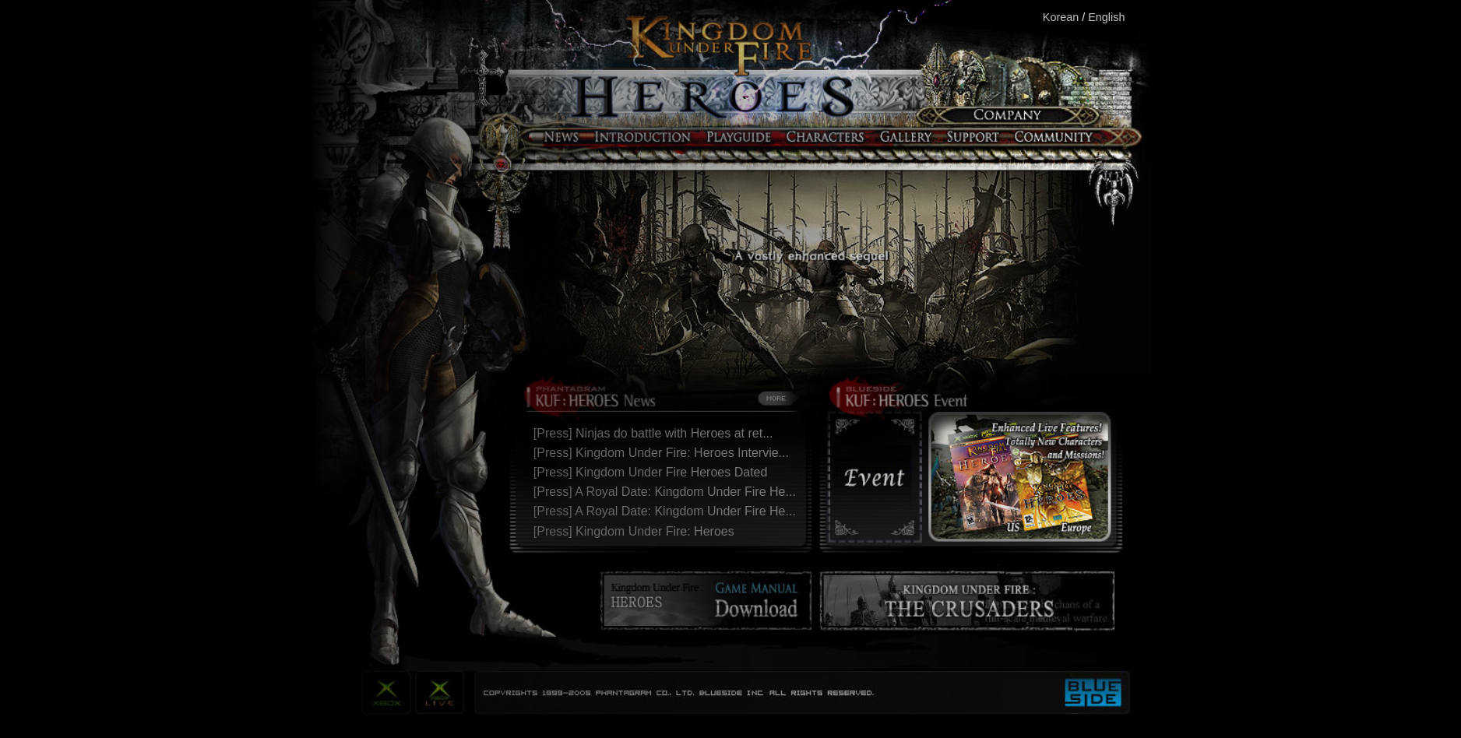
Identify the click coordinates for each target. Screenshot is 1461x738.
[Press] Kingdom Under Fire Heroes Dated (653, 472)
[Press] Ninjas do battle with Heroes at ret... (656, 433)
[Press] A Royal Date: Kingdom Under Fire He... (668, 491)
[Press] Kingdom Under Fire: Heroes (637, 531)
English (1106, 17)
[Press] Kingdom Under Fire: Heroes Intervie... (664, 452)
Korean (1061, 17)
